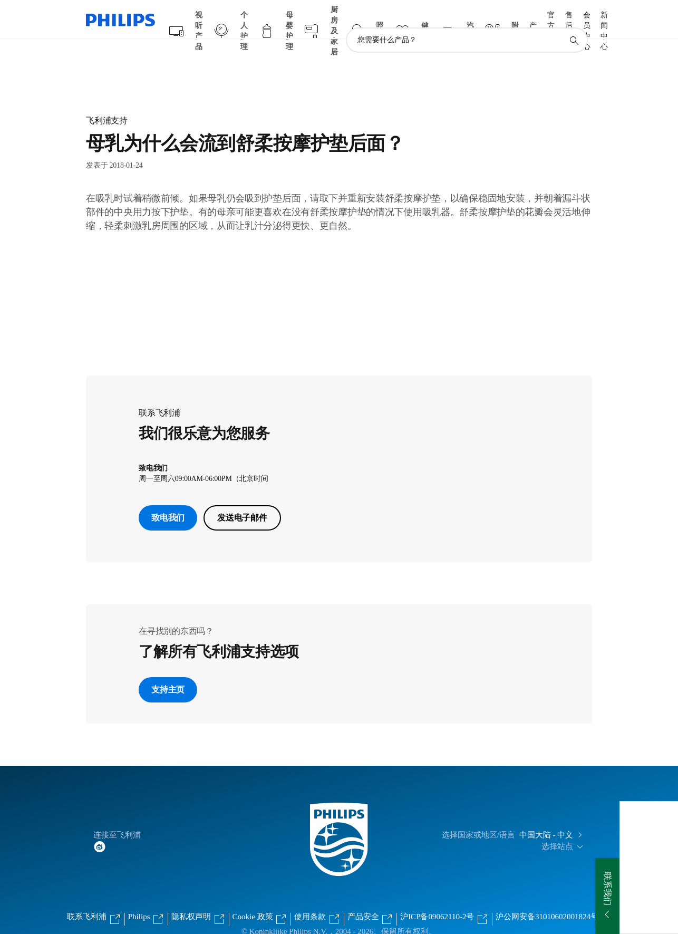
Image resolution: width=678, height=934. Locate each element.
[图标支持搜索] (573, 20)
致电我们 (168, 497)
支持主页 (168, 669)
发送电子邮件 (242, 497)
